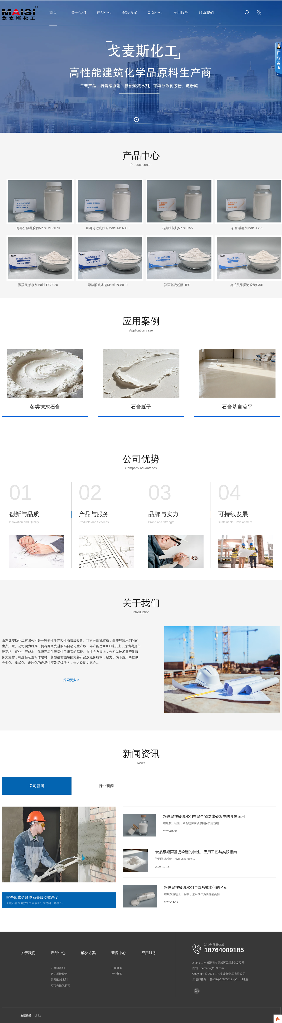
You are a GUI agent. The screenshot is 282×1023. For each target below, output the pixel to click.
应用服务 (180, 13)
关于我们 (78, 13)
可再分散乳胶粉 (60, 985)
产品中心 (104, 13)
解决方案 (129, 13)
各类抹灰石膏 (45, 407)
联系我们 (206, 13)
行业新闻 (106, 786)
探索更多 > (71, 680)
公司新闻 (36, 786)
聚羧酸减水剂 (59, 979)
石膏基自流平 (237, 407)
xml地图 (243, 979)
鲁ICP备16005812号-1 (224, 979)
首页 (53, 13)
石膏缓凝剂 (58, 968)
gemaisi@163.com (212, 968)
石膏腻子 (141, 407)
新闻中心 (155, 13)
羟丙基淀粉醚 (59, 973)
